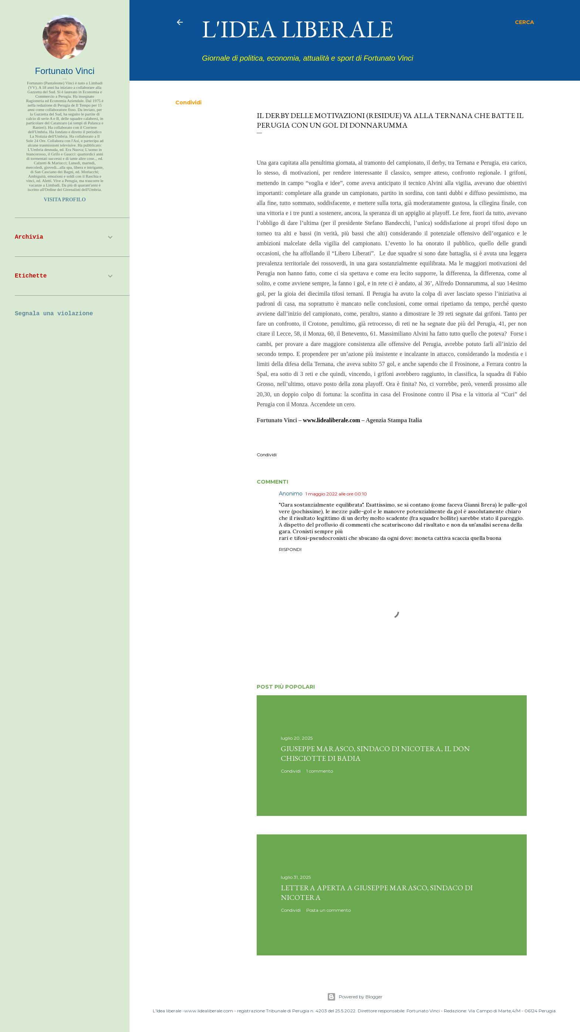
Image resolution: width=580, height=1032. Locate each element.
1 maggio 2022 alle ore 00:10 (336, 494)
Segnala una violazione (54, 313)
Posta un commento (328, 910)
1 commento (319, 771)
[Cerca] (524, 22)
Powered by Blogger (354, 996)
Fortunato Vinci (65, 71)
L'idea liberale (297, 28)
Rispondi (290, 549)
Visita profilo (65, 199)
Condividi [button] (188, 102)
